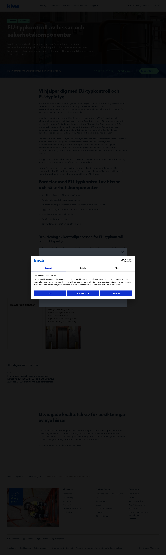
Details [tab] (83, 268)
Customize (83, 293)
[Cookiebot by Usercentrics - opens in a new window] (122, 260)
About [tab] (117, 268)
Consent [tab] (48, 268)
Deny (50, 293)
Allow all (116, 293)
